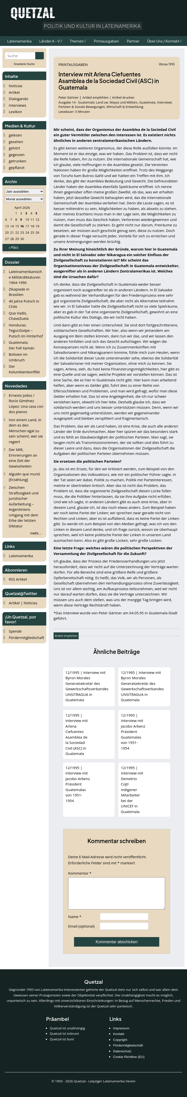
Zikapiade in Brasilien (19, 292)
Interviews (17, 105)
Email (81, 932)
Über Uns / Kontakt (163, 41)
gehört (14, 148)
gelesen (15, 135)
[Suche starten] (39, 55)
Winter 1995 (167, 64)
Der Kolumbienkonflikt (24, 369)
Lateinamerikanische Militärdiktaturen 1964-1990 (25, 277)
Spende (15, 631)
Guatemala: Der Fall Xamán (21, 345)
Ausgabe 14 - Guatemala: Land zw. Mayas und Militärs (98, 102)
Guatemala (147, 102)
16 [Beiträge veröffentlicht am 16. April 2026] (22, 226)
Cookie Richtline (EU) (128, 1063)
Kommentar (80, 873)
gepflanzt (17, 167)
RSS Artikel (18, 579)
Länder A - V (49, 41)
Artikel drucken (123, 97)
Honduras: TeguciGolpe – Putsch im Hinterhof (26, 330)
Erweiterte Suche (24, 64)
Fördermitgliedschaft (26, 637)
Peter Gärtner (68, 97)
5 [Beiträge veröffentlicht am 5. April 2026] (36, 213)
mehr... (35, 533)
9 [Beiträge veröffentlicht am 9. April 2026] (21, 220)
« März (13, 247)
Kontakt (118, 1040)
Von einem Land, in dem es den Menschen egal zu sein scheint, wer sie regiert (26, 430)
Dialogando (18, 98)
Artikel (14, 92)
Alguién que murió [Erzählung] (24, 476)
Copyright (120, 1045)
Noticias (15, 85)
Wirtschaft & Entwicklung (125, 106)
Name (74, 922)
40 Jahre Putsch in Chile (24, 304)
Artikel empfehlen (95, 97)
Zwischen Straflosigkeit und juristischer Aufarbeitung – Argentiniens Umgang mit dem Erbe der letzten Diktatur (23, 506)
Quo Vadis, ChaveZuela (18, 316)
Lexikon (15, 111)
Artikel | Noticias (23, 602)
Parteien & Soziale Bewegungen (81, 106)
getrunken (17, 160)
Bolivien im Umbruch (18, 357)
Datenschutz (122, 1057)
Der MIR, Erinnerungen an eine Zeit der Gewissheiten (23, 458)
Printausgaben (73, 64)
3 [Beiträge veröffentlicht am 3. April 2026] (26, 213)
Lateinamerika (21, 555)
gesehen (16, 141)
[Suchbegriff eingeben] (20, 55)
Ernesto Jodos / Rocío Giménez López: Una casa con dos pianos (26, 403)
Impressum (121, 1034)
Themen (77, 41)
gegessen (17, 154)
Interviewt (164, 102)
